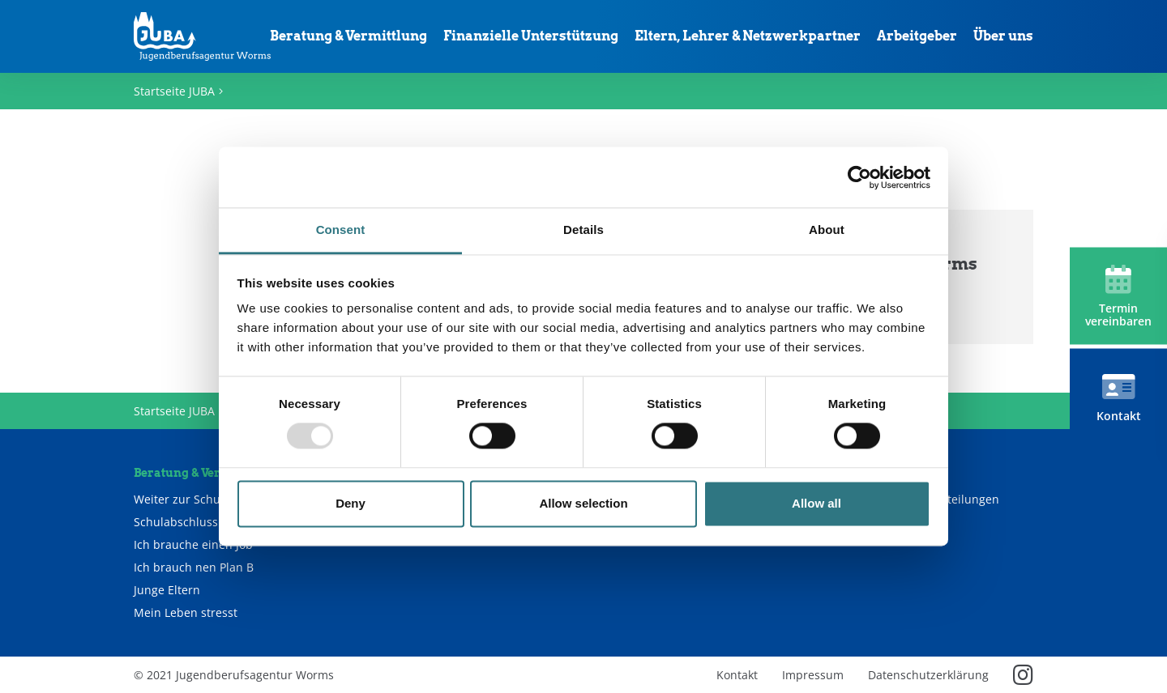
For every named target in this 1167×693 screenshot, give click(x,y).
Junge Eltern (167, 590)
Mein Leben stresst (185, 613)
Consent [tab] (340, 229)
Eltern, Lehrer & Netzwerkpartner (748, 36)
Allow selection (583, 503)
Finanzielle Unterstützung (530, 36)
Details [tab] (583, 229)
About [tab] (826, 229)
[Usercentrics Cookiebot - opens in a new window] (859, 177)
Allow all (816, 503)
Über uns (1003, 36)
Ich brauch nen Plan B (194, 567)
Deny (350, 503)
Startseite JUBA (174, 91)
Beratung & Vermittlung (348, 36)
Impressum (813, 674)
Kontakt (737, 674)
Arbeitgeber (917, 36)
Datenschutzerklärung (928, 674)
